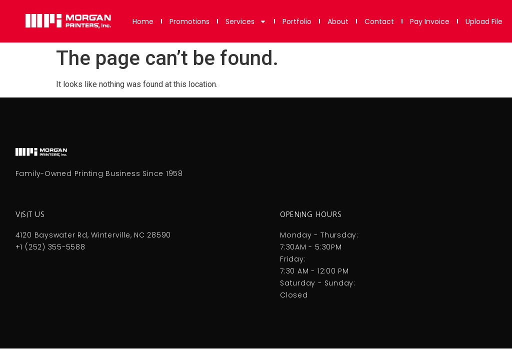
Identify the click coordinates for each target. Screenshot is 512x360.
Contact (379, 21)
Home (143, 21)
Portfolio (297, 21)
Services (246, 22)
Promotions (190, 21)
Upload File (484, 21)
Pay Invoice (430, 21)
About (338, 21)
